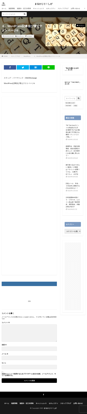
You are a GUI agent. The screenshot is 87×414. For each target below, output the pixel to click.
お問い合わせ (75, 8)
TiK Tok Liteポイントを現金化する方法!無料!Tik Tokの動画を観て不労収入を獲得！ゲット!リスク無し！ (73, 131)
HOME (6, 56)
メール (5, 354)
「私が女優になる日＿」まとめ (72, 69)
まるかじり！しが (43, 4)
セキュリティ (50, 8)
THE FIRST (68, 105)
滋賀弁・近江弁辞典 (24, 8)
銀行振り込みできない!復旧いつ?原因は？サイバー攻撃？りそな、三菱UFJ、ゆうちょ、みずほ (73, 169)
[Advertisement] (29, 186)
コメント (6, 322)
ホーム (4, 8)
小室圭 (75, 105)
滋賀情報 (12, 8)
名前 (4, 345)
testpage (29, 36)
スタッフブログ (63, 8)
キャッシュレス (38, 8)
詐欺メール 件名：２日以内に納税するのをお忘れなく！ (73, 185)
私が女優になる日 (70, 103)
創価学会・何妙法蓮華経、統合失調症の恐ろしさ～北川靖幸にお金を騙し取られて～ (73, 150)
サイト (4, 363)
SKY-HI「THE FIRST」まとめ (73, 83)
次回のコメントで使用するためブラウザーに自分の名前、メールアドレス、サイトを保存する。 (29, 374)
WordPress (20, 36)
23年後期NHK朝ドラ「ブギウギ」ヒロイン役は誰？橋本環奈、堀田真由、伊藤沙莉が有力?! (73, 202)
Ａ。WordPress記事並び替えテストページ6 (47, 56)
